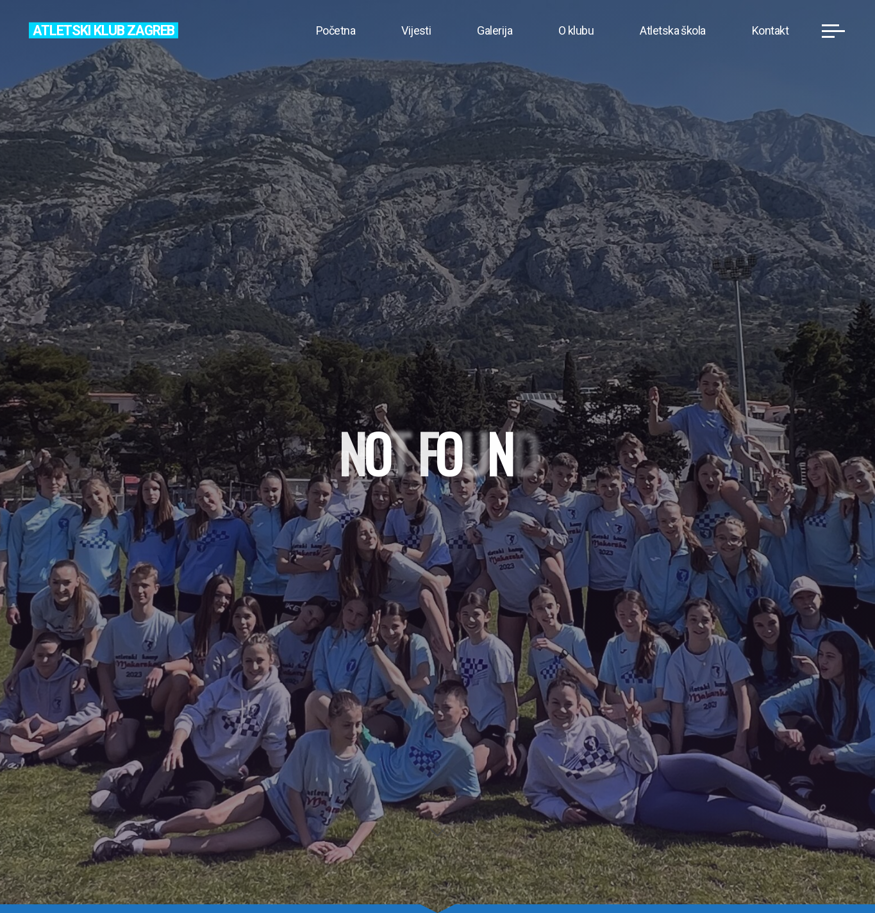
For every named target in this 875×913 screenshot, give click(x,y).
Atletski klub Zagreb (103, 30)
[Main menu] (833, 30)
